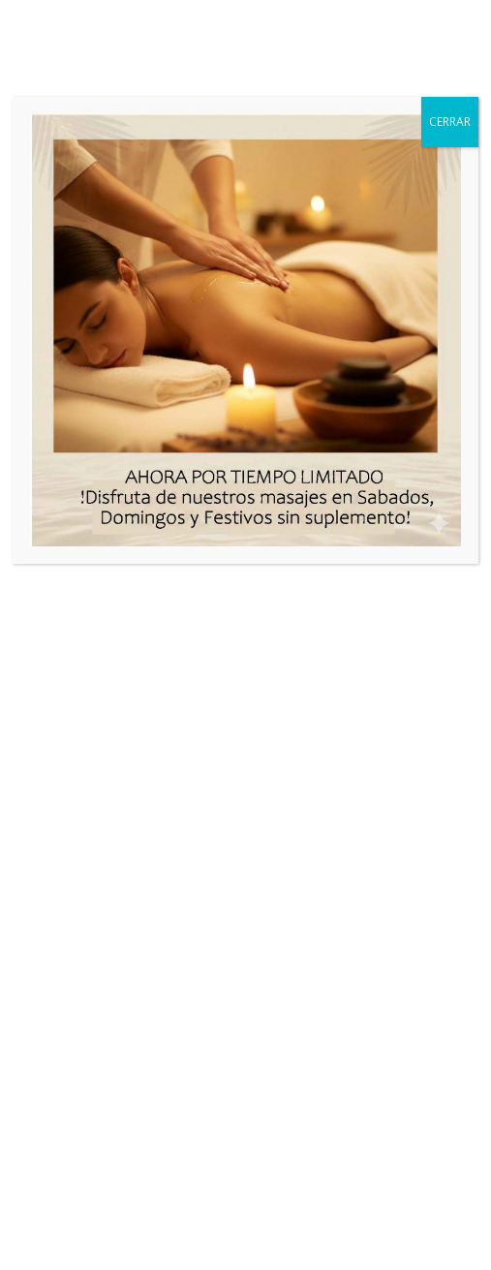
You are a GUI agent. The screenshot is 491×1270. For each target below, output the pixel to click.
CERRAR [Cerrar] (450, 121)
